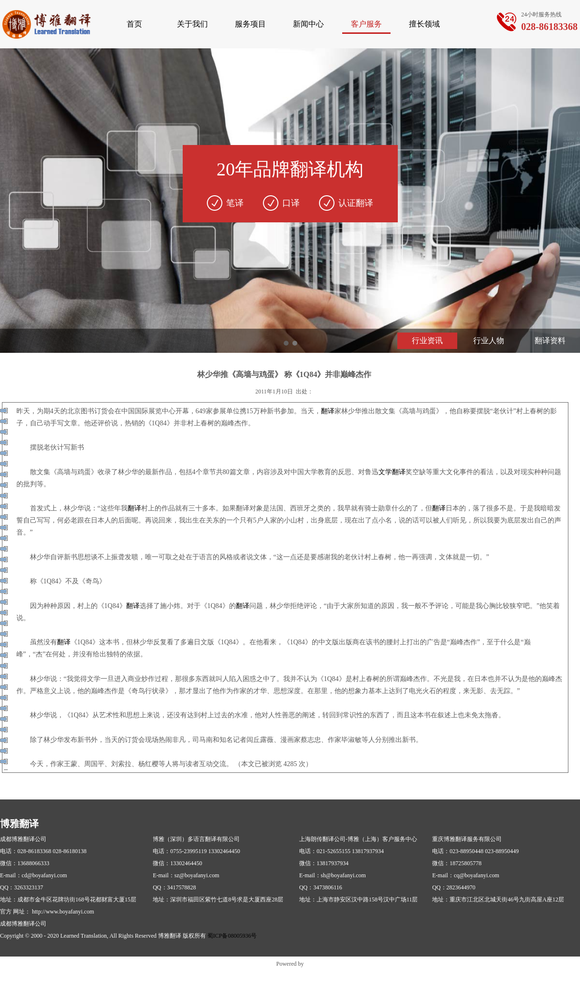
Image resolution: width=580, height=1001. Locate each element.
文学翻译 (392, 472)
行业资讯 (427, 340)
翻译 (327, 411)
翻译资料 (550, 340)
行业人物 (488, 340)
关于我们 (192, 24)
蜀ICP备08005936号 (232, 935)
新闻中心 (308, 24)
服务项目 (250, 24)
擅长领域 (424, 24)
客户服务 (366, 24)
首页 (134, 24)
